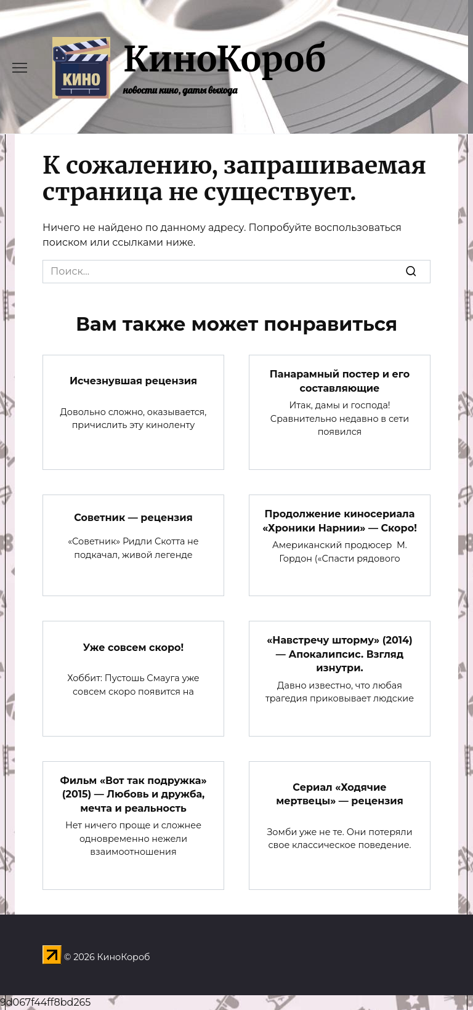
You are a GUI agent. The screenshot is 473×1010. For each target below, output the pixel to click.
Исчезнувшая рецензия (133, 381)
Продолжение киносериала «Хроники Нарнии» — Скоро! (339, 520)
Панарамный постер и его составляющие (340, 381)
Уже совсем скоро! (133, 647)
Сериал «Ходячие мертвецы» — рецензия (339, 794)
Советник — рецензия (133, 517)
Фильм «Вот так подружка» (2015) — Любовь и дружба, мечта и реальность (133, 794)
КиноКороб (224, 59)
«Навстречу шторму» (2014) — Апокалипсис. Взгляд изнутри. (339, 654)
